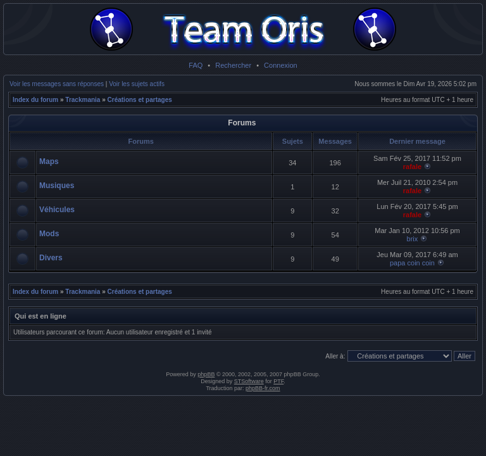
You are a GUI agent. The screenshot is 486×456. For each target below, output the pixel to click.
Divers (51, 257)
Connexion (280, 65)
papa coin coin (412, 263)
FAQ (195, 65)
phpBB (206, 374)
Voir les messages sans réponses (56, 83)
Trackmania (82, 99)
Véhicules (57, 209)
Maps (49, 161)
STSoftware (249, 381)
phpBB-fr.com (263, 388)
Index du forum (35, 99)
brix (412, 239)
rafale (412, 166)
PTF (278, 381)
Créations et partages (140, 99)
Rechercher (233, 65)
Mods (49, 233)
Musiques (56, 185)
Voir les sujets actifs (137, 83)
